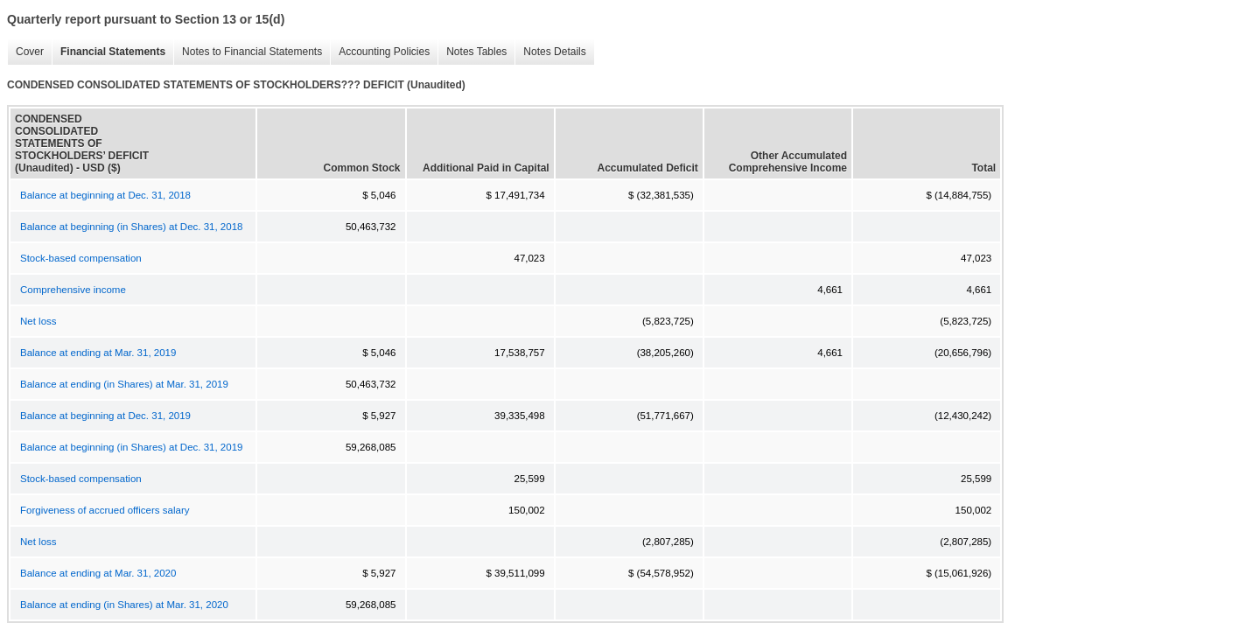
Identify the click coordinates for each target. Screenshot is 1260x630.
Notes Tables (472, 52)
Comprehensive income (73, 289)
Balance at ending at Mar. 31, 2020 (98, 573)
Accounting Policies (380, 52)
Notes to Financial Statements (247, 52)
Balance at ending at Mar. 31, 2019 (98, 352)
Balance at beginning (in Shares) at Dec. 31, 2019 (131, 447)
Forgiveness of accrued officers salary (104, 510)
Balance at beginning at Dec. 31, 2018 (105, 195)
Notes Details (549, 52)
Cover (25, 52)
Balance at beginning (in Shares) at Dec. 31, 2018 (131, 226)
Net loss (38, 321)
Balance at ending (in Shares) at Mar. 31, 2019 (124, 384)
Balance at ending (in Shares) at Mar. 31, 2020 (124, 604)
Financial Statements (108, 52)
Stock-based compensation (81, 258)
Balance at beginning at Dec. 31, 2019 (105, 415)
